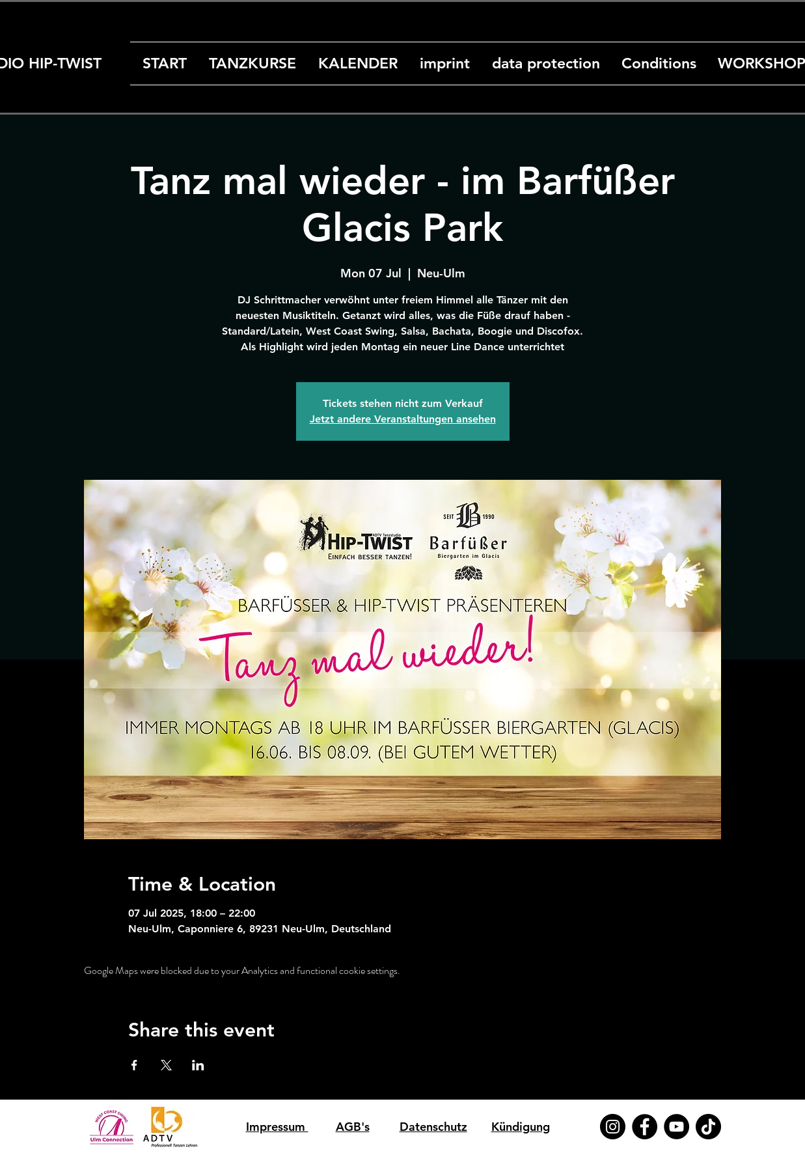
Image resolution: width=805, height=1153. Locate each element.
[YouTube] (676, 1126)
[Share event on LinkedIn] (198, 1065)
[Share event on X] (166, 1065)
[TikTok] (708, 1126)
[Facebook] (644, 1126)
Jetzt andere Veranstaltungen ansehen (403, 419)
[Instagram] (612, 1126)
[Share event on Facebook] (134, 1065)
